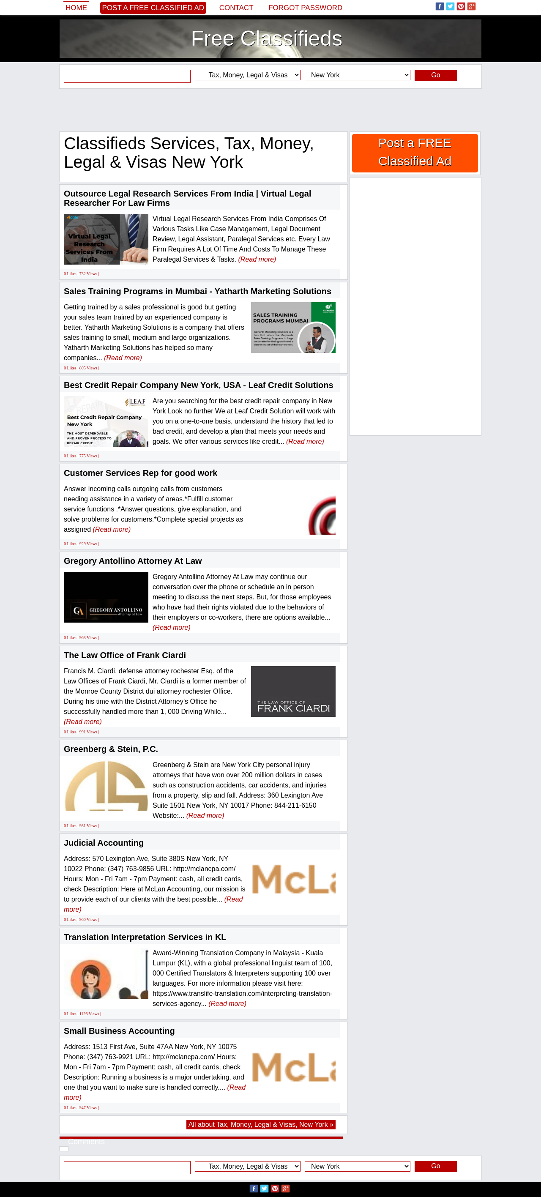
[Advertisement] (270, 110)
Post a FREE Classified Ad (153, 8)
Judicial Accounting (104, 842)
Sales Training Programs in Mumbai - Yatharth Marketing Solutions (197, 291)
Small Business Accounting (119, 1031)
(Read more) (257, 259)
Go (435, 75)
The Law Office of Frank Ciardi (125, 655)
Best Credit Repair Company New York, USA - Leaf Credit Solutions (198, 385)
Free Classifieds (266, 38)
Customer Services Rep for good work (140, 473)
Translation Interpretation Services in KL (145, 937)
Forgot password (305, 8)
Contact (236, 8)
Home (76, 8)
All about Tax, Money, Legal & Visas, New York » (261, 1124)
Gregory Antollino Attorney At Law (133, 561)
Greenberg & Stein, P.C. (111, 749)
